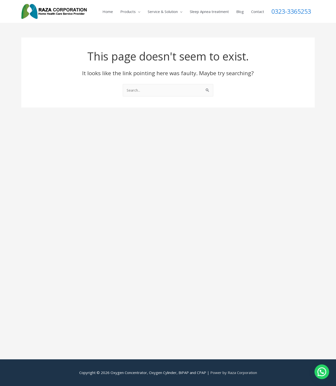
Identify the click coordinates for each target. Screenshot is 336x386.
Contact (257, 11)
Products (128, 11)
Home (107, 11)
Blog (240, 11)
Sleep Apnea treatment (209, 11)
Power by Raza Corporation (233, 372)
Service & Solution (163, 11)
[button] (321, 371)
